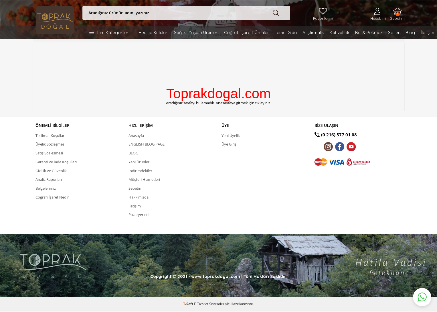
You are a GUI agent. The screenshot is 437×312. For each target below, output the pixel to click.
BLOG (133, 153)
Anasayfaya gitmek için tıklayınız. (243, 102)
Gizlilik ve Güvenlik (51, 171)
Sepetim (397, 16)
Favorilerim (323, 18)
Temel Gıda (286, 32)
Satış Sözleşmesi (49, 153)
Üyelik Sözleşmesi (50, 144)
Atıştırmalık (313, 32)
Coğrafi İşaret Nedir (52, 197)
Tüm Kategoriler (112, 32)
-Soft (188, 304)
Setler (394, 32)
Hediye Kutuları (153, 32)
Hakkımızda (138, 197)
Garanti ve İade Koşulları (56, 162)
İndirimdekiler (140, 171)
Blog (410, 32)
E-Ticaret (201, 304)
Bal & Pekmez (368, 32)
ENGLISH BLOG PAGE (146, 144)
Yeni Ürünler (138, 162)
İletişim (427, 32)
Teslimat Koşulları (50, 135)
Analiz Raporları (48, 180)
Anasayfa (136, 135)
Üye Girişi (229, 144)
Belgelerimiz (45, 188)
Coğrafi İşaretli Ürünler (246, 32)
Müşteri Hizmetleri (144, 180)
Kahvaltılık (339, 32)
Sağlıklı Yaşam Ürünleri (196, 32)
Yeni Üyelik (231, 135)
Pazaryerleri (138, 215)
